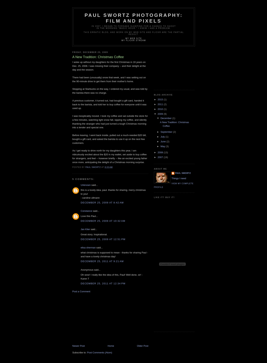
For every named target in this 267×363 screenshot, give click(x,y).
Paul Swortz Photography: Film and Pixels (134, 18)
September (167, 132)
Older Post (142, 345)
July (163, 136)
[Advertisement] (100, 318)
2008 (161, 152)
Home (111, 345)
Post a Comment (81, 291)
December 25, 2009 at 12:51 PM (103, 239)
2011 (161, 104)
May (163, 146)
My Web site (134, 38)
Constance (86, 211)
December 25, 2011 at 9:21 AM (102, 261)
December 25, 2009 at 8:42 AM (102, 202)
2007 (161, 157)
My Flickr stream (133, 40)
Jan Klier (85, 229)
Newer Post (78, 345)
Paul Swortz (183, 173)
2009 (161, 114)
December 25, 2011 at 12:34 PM (103, 283)
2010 (161, 109)
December (166, 118)
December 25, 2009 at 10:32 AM (103, 221)
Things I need (179, 178)
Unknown (86, 185)
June (164, 141)
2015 (161, 99)
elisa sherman (88, 247)
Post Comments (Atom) (99, 352)
